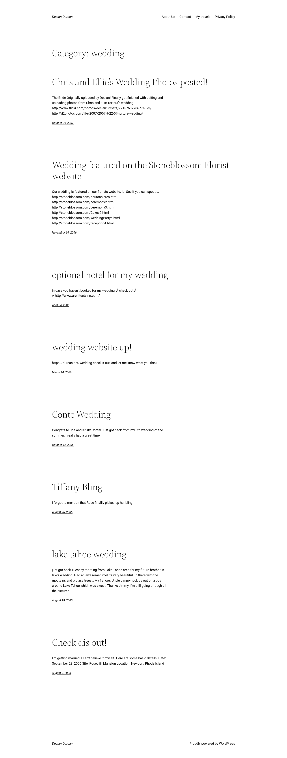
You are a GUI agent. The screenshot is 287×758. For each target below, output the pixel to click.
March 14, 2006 (62, 372)
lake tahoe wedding (89, 554)
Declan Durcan (62, 17)
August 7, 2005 (61, 673)
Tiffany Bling (77, 486)
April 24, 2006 (60, 305)
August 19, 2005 (62, 600)
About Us (168, 17)
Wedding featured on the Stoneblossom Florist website (140, 170)
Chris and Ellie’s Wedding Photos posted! (130, 81)
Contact (185, 17)
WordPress (227, 743)
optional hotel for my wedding (110, 274)
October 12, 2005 (63, 445)
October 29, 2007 (63, 123)
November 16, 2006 (64, 232)
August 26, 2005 (62, 512)
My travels (202, 17)
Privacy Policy (225, 17)
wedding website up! (92, 347)
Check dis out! (79, 642)
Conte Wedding (81, 414)
